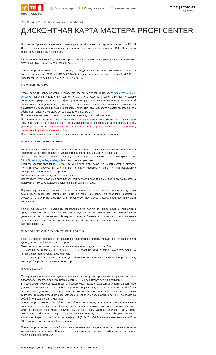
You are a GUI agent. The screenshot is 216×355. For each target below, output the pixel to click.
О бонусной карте (92, 8)
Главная (25, 22)
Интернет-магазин (123, 8)
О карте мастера (62, 8)
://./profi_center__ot (42, 160)
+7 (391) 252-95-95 (181, 7)
